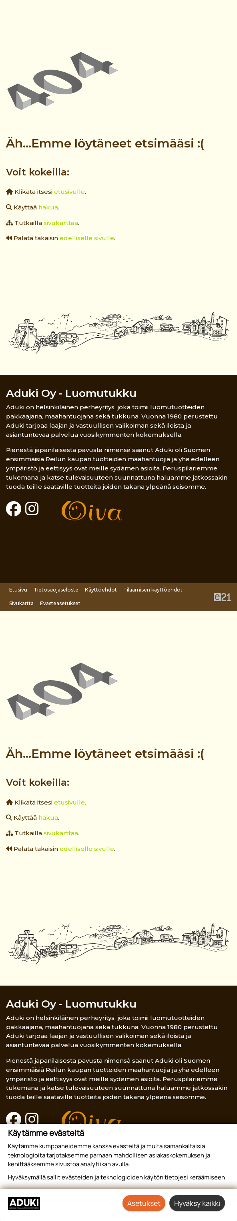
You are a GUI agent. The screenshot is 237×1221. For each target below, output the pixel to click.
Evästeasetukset (60, 603)
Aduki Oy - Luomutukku (71, 393)
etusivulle (69, 191)
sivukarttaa (61, 223)
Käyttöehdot (101, 590)
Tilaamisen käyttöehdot (153, 590)
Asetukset (144, 1203)
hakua (48, 207)
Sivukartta (21, 603)
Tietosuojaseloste (56, 590)
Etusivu (18, 590)
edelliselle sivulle (87, 238)
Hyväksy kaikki (197, 1203)
